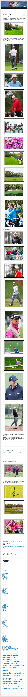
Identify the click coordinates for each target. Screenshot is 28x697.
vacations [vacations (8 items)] (14, 686)
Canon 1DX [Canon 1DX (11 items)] (10, 661)
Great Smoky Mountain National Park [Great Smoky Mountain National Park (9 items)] (11, 679)
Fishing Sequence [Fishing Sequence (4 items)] (15, 675)
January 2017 (5, 607)
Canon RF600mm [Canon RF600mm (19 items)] (8, 667)
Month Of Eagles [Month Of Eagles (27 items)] (8, 683)
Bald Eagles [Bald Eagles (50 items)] (7, 659)
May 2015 (4, 623)
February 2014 (5, 639)
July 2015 (4, 621)
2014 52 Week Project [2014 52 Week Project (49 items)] (10, 655)
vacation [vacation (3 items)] (10, 686)
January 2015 (5, 627)
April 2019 (4, 595)
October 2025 (5, 572)
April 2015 (4, 624)
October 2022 (5, 587)
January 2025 (5, 578)
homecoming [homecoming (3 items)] (5, 681)
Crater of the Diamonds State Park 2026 (9, 649)
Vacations (11, 546)
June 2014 (4, 635)
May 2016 (4, 611)
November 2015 (5, 618)
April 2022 (4, 590)
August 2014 (5, 633)
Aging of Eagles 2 (6, 650)
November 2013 (5, 642)
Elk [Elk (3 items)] (11, 675)
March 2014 (5, 638)
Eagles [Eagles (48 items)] (5, 670)
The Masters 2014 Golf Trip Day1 (11, 449)
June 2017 (4, 602)
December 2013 (5, 641)
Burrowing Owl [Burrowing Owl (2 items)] (5, 661)
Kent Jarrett (12, 16)
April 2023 (4, 586)
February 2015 (5, 626)
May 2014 (4, 636)
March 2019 (5, 596)
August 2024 (5, 580)
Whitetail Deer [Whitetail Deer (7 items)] (6, 688)
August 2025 (5, 574)
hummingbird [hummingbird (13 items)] (10, 681)
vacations (20, 546)
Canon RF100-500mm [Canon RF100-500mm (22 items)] (18, 665)
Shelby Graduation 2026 (7, 646)
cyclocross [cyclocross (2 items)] (16, 667)
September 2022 (5, 588)
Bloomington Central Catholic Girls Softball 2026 (11, 648)
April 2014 (4, 637)
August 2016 (5, 608)
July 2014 (4, 634)
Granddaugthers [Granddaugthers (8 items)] (6, 676)
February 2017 (5, 606)
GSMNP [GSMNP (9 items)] (21, 679)
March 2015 (5, 625)
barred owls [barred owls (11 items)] (15, 659)
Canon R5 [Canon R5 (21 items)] (16, 663)
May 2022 (4, 589)
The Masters (8, 546)
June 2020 (4, 592)
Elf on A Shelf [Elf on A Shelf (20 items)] (7, 675)
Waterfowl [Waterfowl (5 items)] (18, 686)
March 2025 (5, 576)
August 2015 (5, 620)
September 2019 (5, 593)
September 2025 (5, 573)
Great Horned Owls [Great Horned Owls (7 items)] (7, 678)
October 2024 (5, 579)
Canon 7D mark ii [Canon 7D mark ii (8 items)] (16, 661)
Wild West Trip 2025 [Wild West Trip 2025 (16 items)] (18, 688)
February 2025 (5, 577)
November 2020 (5, 591)
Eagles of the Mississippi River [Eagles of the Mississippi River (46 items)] (14, 673)
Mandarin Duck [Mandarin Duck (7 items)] (17, 681)
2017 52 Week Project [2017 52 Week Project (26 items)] (9, 657)
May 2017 (4, 603)
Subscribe (5, 560)
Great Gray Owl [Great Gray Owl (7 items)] (18, 676)
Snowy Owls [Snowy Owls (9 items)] (6, 686)
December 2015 (5, 617)
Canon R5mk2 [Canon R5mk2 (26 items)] (7, 665)
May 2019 (4, 594)
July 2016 (4, 609)
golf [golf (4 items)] (19, 675)
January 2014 (5, 640)
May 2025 (4, 575)
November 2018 (5, 597)
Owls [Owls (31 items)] (15, 683)
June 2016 (4, 610)
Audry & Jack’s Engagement (7, 647)
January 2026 (5, 570)
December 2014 (5, 628)
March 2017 (5, 605)
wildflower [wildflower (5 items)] (11, 688)
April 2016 (4, 612)
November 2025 (5, 571)
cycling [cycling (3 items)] (14, 667)
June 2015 (4, 622)
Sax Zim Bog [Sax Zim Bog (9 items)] (20, 685)
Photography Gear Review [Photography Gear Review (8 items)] (8, 685)
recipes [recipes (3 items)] (16, 685)
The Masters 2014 (7, 14)
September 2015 (5, 619)
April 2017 (4, 604)
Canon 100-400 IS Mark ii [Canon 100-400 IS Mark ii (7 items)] (8, 663)
